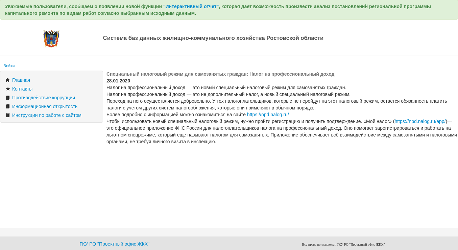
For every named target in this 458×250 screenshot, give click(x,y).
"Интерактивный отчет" (191, 6)
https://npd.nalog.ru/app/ (419, 121)
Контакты (18, 89)
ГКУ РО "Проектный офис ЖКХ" (114, 244)
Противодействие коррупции (40, 97)
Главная (17, 80)
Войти (9, 66)
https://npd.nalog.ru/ (268, 114)
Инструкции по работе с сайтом (43, 115)
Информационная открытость (41, 106)
